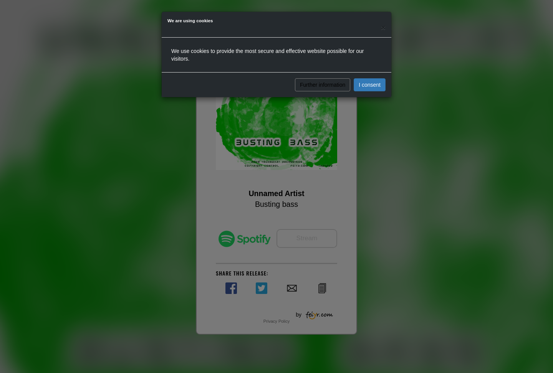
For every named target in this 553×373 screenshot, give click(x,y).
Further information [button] (322, 85)
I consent (370, 85)
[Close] (383, 27)
